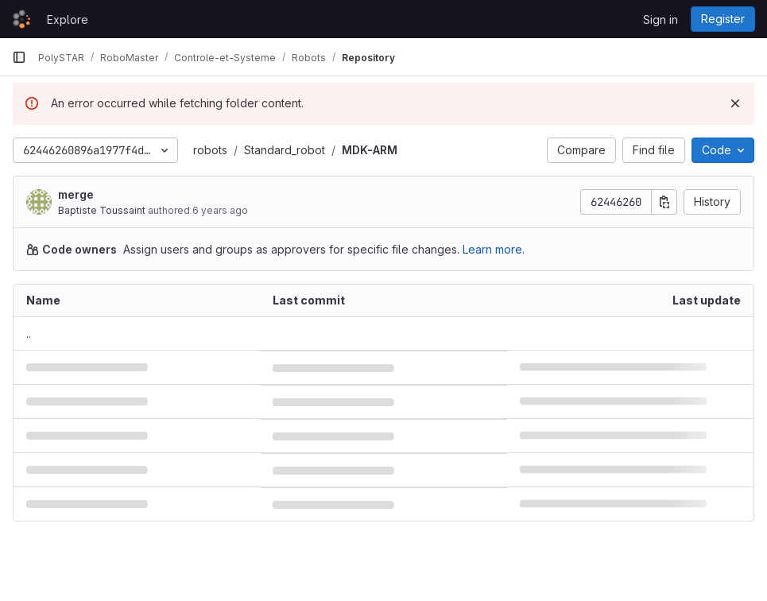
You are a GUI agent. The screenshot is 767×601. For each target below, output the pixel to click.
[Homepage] (21, 19)
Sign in (660, 19)
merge (76, 194)
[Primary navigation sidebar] (19, 57)
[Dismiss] (735, 103)
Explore (67, 19)
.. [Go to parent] (28, 333)
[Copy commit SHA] (664, 202)
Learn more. (494, 249)
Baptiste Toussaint (101, 210)
